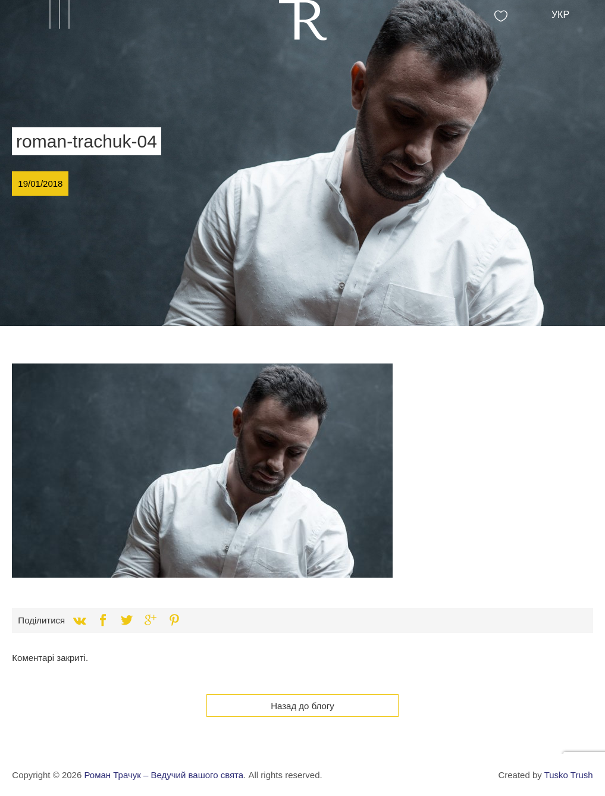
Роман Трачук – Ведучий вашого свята (163, 775)
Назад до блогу (302, 706)
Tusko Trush (568, 775)
